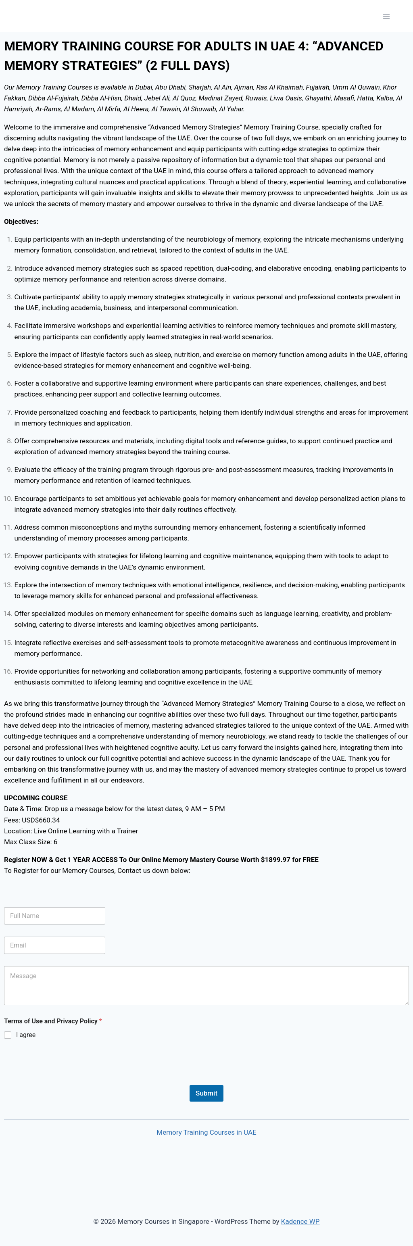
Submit (206, 1093)
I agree (25, 1035)
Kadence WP (300, 1221)
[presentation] (65, 1080)
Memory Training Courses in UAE (206, 1132)
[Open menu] (386, 16)
